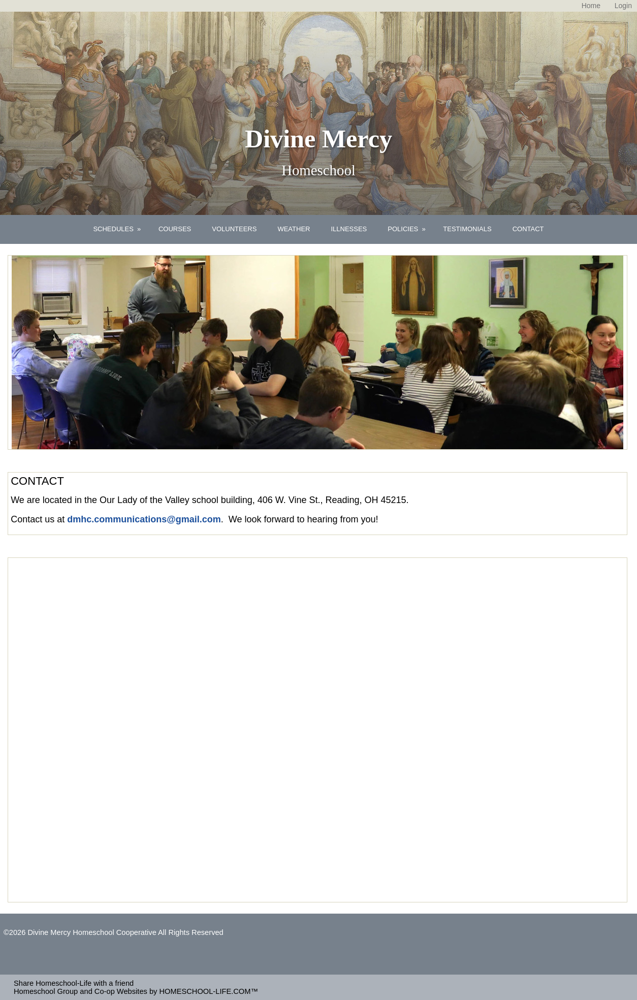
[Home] (591, 6)
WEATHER (293, 229)
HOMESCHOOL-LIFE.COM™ (208, 991)
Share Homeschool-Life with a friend (74, 983)
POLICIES (407, 229)
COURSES (174, 229)
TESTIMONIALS (467, 229)
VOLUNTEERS (234, 229)
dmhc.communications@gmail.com (144, 519)
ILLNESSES (349, 229)
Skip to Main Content (45, 940)
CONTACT (528, 229)
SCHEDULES (118, 229)
